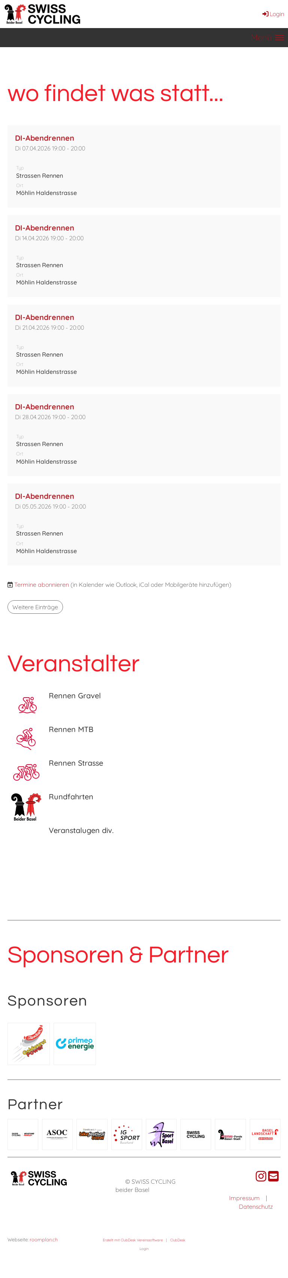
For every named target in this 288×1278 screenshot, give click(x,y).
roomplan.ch (44, 1239)
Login (272, 14)
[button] (144, 166)
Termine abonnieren (41, 584)
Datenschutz (256, 1206)
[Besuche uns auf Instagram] (261, 1176)
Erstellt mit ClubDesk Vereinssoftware (133, 1240)
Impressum (244, 1198)
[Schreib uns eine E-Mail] (273, 1176)
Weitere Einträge (35, 607)
